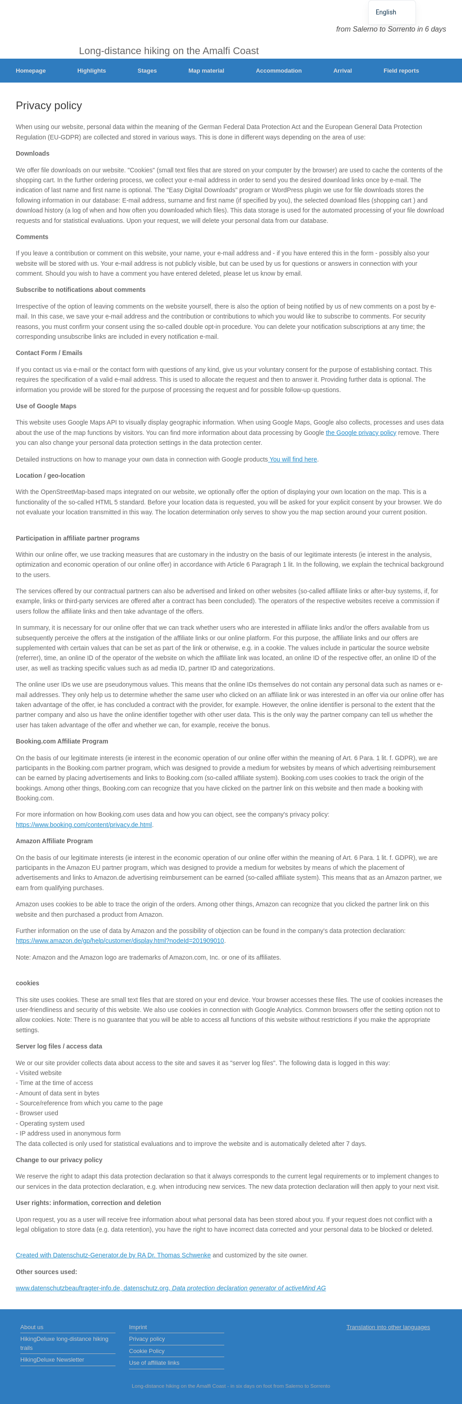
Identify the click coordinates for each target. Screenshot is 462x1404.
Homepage (31, 70)
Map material (206, 70)
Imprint (138, 1327)
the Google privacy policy (361, 432)
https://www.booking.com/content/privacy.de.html (84, 824)
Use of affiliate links (154, 1362)
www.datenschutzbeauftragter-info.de (68, 1288)
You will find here (292, 459)
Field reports (401, 70)
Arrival (342, 70)
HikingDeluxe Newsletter (52, 1359)
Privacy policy (147, 1338)
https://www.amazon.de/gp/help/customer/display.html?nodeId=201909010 (120, 940)
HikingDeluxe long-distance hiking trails (64, 1343)
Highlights (91, 70)
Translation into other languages (388, 1327)
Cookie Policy (147, 1351)
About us (31, 1327)
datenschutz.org (146, 1288)
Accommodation (279, 70)
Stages (147, 70)
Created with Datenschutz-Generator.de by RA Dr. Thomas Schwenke (113, 1255)
